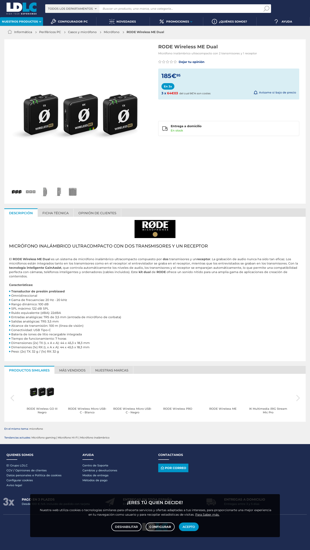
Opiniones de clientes (31, 470)
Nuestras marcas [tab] (111, 370)
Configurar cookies (19, 480)
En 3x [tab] (168, 86)
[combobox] (72, 8)
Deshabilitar (126, 527)
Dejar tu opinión (181, 62)
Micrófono (111, 32)
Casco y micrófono (82, 32)
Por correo (173, 468)
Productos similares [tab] (29, 370)
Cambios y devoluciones (99, 470)
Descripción (21, 213)
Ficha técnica (55, 213)
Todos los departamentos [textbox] (70, 8)
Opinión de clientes (97, 213)
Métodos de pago (94, 480)
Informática (23, 32)
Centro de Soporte (95, 465)
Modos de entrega (95, 475)
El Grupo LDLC (17, 465)
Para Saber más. (207, 514)
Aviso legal (14, 485)
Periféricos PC (50, 32)
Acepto (189, 527)
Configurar (160, 527)
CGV (9, 470)
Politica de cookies (48, 475)
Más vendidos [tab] (72, 370)
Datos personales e (20, 475)
